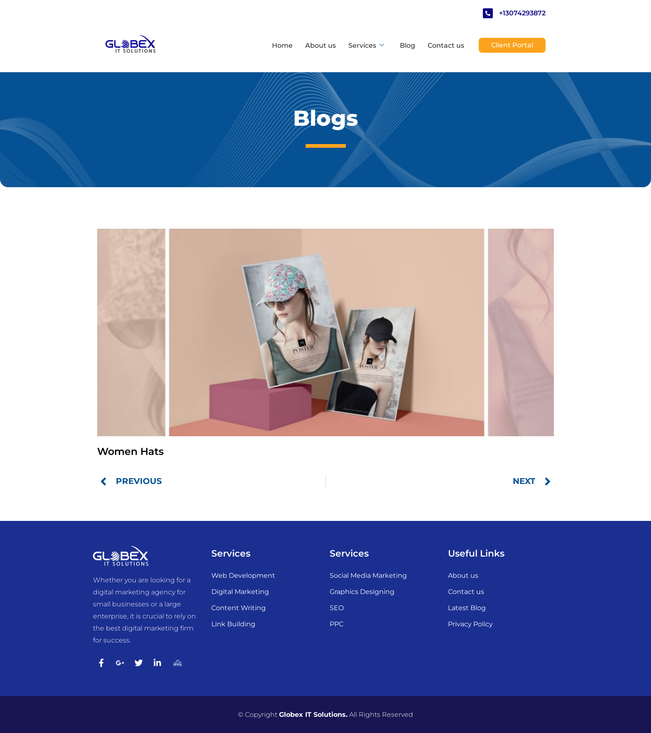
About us (320, 45)
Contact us (446, 45)
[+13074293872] (488, 13)
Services (366, 45)
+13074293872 (522, 13)
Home (282, 45)
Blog (407, 45)
